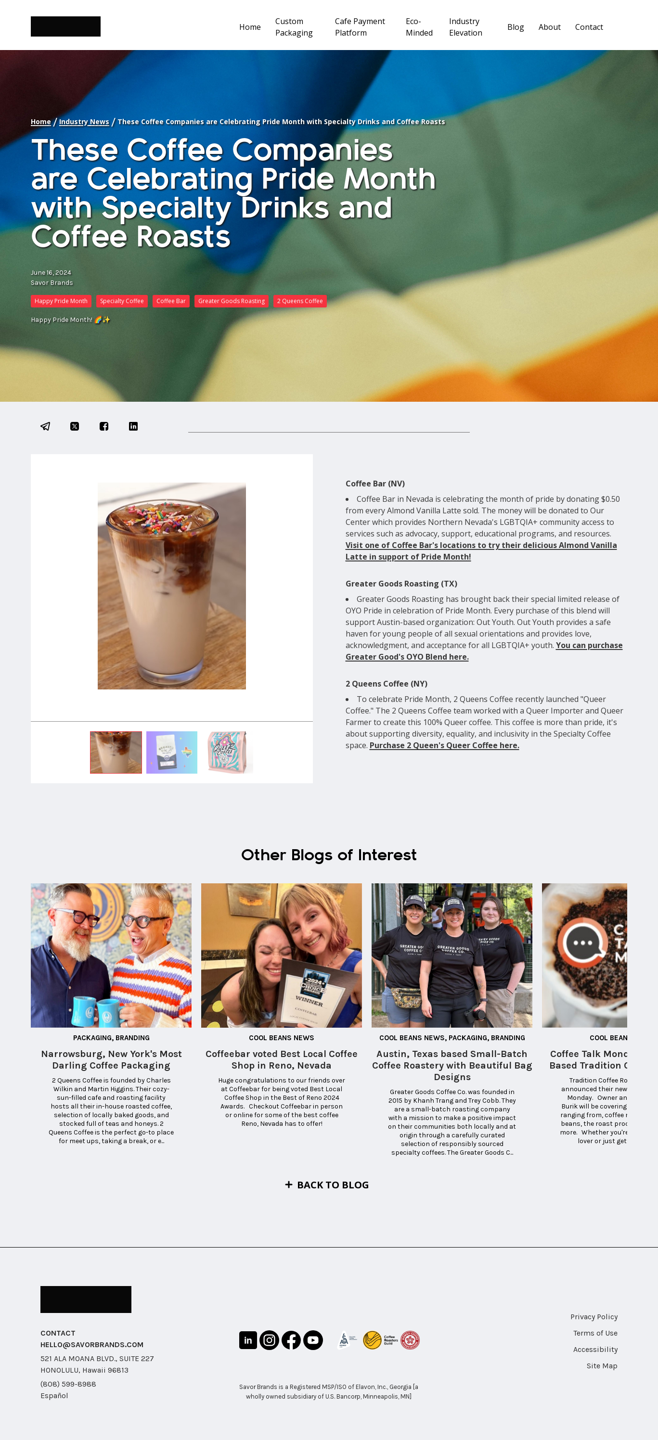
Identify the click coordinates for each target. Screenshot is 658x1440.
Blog (515, 27)
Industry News (84, 121)
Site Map (602, 1365)
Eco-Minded (419, 27)
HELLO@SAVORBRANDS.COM (91, 1344)
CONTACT (58, 1333)
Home (250, 27)
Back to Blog (333, 1184)
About (550, 27)
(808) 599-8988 (68, 1384)
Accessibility (595, 1349)
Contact (589, 27)
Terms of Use (595, 1333)
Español (54, 1395)
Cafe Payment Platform (360, 27)
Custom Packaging (294, 27)
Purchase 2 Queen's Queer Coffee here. (444, 745)
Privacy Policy (594, 1316)
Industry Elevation (465, 27)
